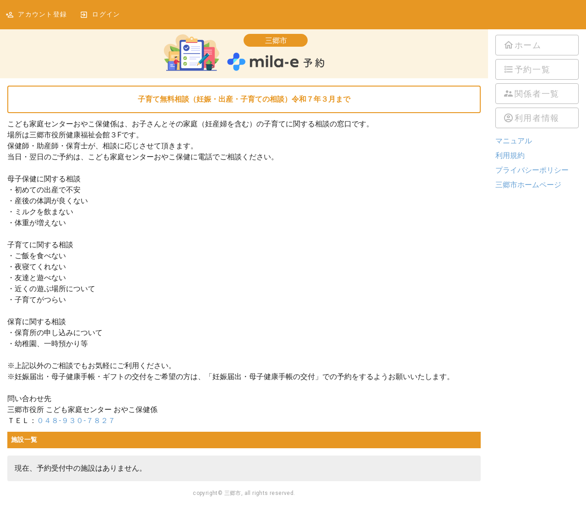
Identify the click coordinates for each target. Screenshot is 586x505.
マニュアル (513, 140)
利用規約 (510, 155)
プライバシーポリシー (532, 170)
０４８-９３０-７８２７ (76, 420)
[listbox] (537, 81)
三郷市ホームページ (528, 184)
